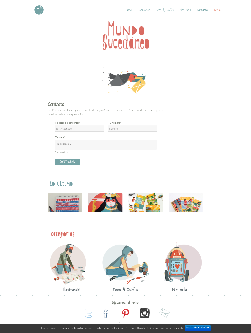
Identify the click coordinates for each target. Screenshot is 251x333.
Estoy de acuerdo (197, 327)
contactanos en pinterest (125, 313)
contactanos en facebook (106, 313)
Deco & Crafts (165, 9)
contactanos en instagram (144, 313)
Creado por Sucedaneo (125, 323)
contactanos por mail (164, 313)
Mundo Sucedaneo (39, 10)
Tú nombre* (114, 122)
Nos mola (185, 9)
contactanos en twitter (87, 313)
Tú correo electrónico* (67, 122)
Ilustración (144, 9)
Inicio (129, 9)
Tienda (217, 9)
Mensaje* (60, 136)
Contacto (202, 9)
